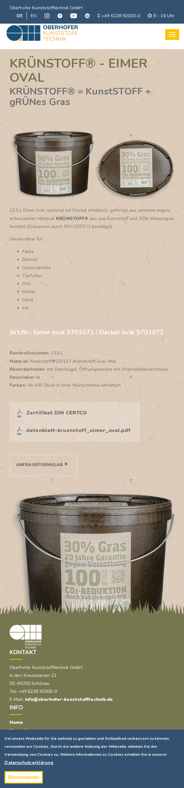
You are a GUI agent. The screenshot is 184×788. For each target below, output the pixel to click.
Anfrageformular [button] (39, 465)
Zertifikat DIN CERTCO (56, 412)
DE (20, 16)
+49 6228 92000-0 (119, 16)
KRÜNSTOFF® (72, 219)
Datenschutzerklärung (28, 763)
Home (16, 722)
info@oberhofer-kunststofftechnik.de (69, 699)
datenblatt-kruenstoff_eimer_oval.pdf (78, 430)
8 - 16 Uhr (161, 16)
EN (33, 16)
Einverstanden (23, 777)
